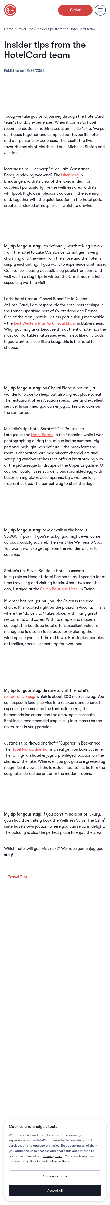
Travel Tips (25, 29)
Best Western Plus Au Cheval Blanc (45, 323)
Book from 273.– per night (55, 560)
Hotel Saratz (42, 435)
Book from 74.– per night (55, 732)
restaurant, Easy (19, 696)
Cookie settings (57, 1161)
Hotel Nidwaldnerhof (30, 749)
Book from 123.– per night (55, 288)
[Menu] (100, 10)
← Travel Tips (16, 877)
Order (75, 10)
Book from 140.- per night (55, 838)
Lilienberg (70, 175)
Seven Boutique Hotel (59, 589)
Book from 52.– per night (55, 418)
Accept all (55, 1190)
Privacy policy (53, 1156)
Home (8, 29)
